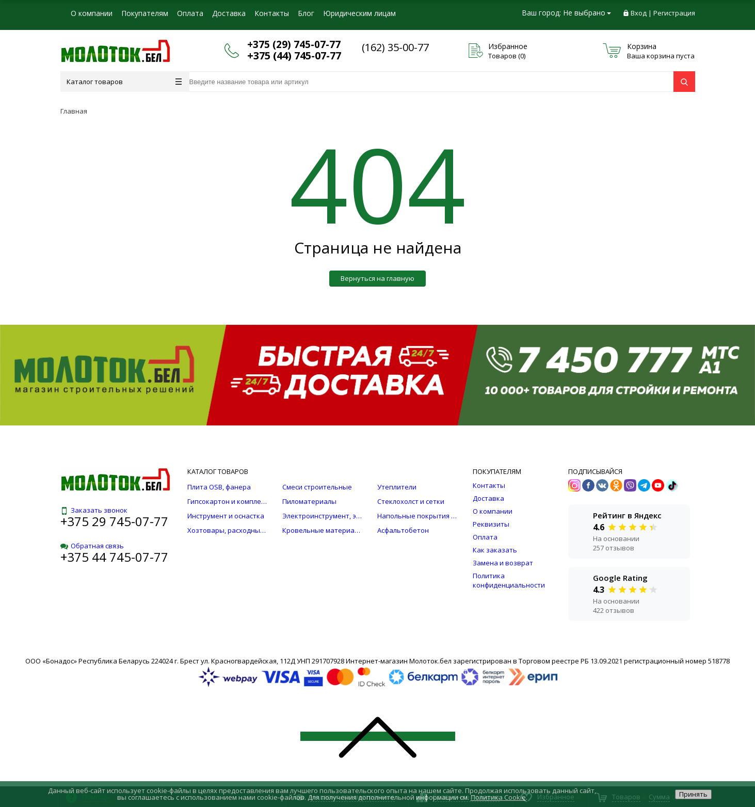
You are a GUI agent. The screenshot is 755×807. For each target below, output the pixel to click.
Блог (306, 13)
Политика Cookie (498, 797)
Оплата (190, 13)
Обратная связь (92, 545)
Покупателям (144, 13)
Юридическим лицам (359, 13)
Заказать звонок (93, 510)
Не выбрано (587, 13)
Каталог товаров (124, 81)
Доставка (229, 13)
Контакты (271, 13)
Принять (693, 794)
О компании (92, 13)
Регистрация (674, 13)
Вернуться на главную (377, 278)
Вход (639, 13)
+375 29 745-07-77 (114, 521)
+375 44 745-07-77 (114, 556)
